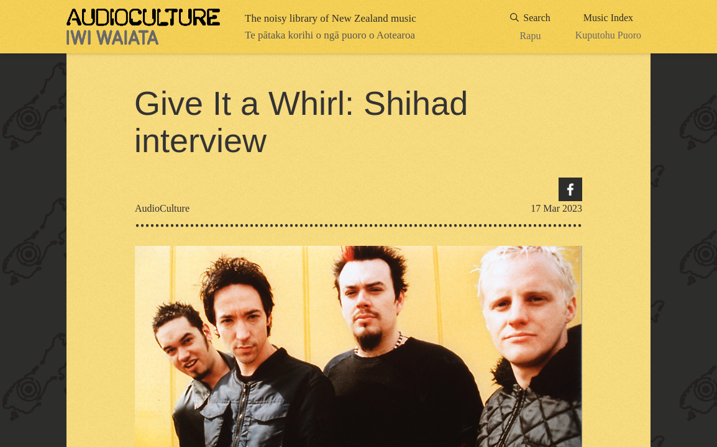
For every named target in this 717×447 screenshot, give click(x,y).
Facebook (570, 189)
